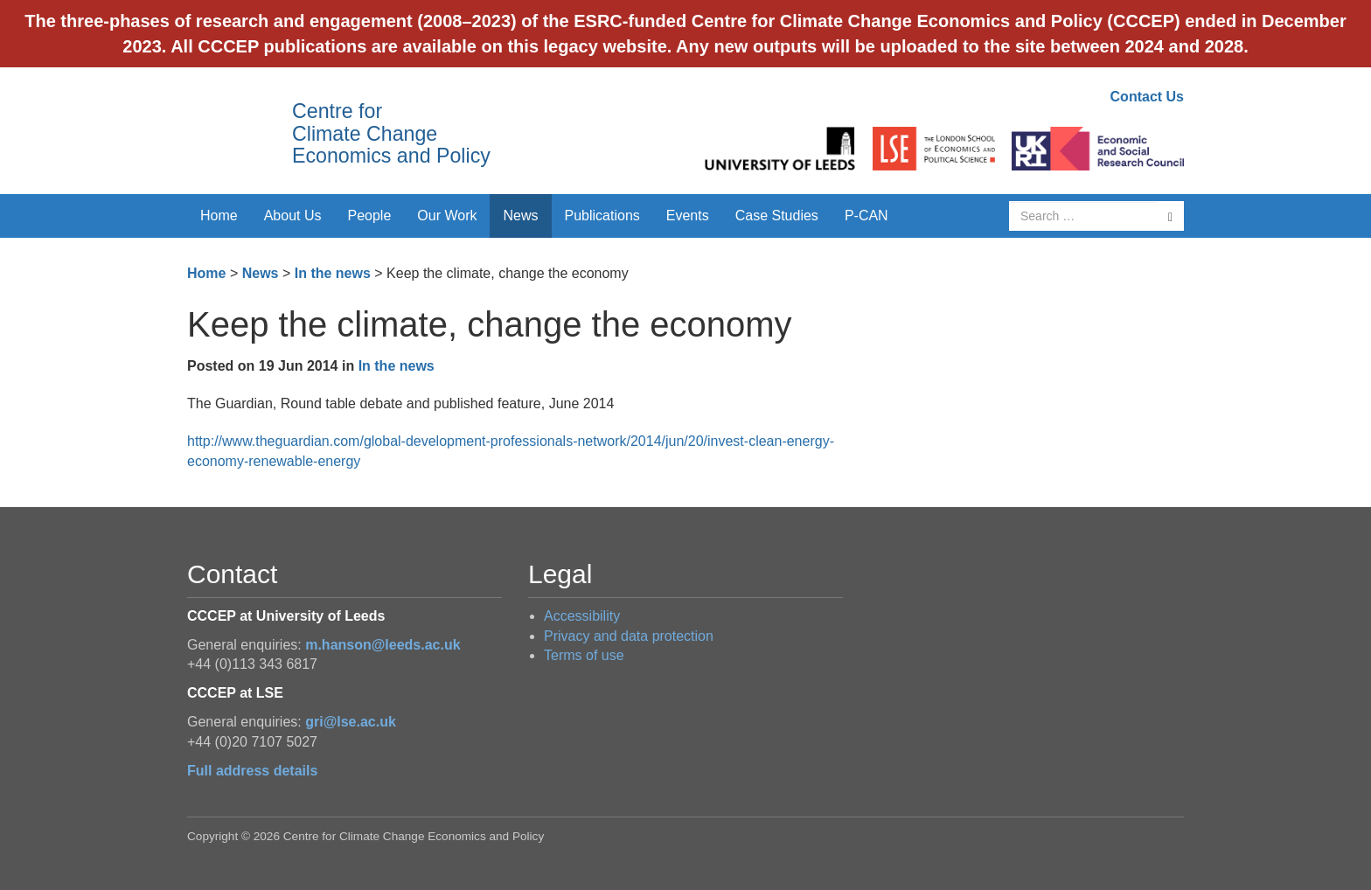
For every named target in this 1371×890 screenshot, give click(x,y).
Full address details (252, 770)
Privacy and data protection (628, 636)
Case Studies (776, 215)
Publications (602, 215)
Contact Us (1147, 96)
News (520, 215)
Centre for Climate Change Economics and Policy (391, 133)
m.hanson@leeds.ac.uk (382, 644)
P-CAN (866, 215)
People (370, 215)
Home (219, 215)
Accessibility (582, 615)
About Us (293, 215)
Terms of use (584, 655)
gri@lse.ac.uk (350, 721)
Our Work (447, 215)
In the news (333, 273)
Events (687, 215)
